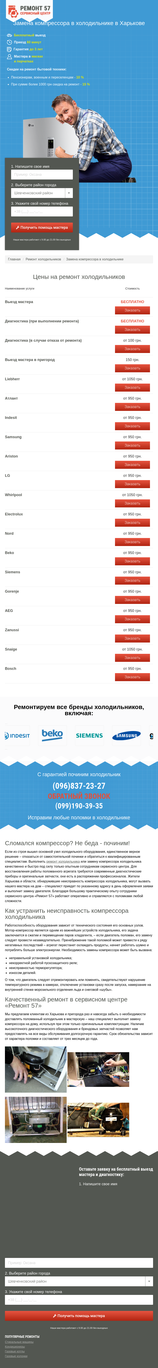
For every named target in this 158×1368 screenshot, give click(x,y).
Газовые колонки (16, 1356)
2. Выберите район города (33, 185)
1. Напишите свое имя (30, 166)
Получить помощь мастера (42, 227)
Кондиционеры (15, 1346)
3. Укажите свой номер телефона (39, 203)
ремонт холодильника (63, 861)
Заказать (132, 310)
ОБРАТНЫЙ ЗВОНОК (79, 796)
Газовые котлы (15, 1351)
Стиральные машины (19, 1342)
